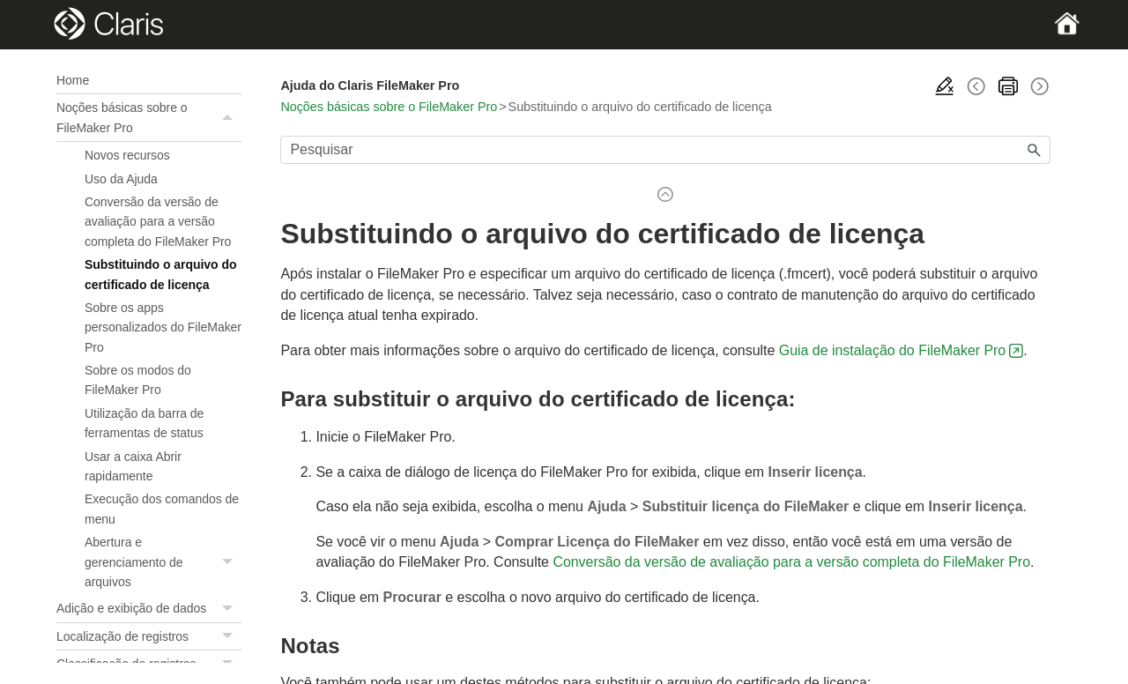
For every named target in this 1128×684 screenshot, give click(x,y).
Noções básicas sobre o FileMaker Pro (148, 117)
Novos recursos (127, 155)
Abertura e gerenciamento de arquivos (163, 561)
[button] (229, 117)
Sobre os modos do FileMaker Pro (138, 380)
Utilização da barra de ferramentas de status (144, 423)
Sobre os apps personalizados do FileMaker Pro (163, 327)
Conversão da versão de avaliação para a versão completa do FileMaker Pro (158, 222)
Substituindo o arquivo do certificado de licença (161, 274)
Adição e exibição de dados (148, 608)
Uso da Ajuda (121, 179)
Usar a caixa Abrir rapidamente (133, 466)
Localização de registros (148, 636)
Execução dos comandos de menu (162, 508)
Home (72, 80)
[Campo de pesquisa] (665, 150)
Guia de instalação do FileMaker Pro (892, 350)
